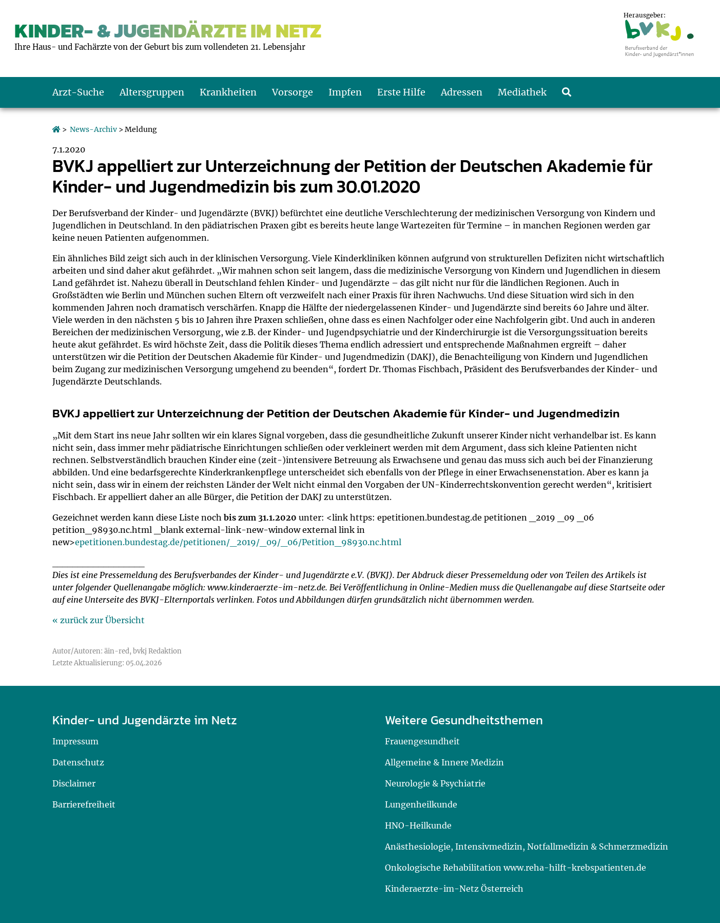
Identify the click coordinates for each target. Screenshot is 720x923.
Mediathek (522, 92)
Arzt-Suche (78, 92)
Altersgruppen (152, 92)
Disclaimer (73, 783)
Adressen (461, 92)
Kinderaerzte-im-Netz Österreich (454, 888)
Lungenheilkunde (421, 804)
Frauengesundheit (422, 741)
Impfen (345, 92)
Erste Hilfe (401, 92)
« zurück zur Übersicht (98, 620)
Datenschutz (78, 762)
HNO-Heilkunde (418, 825)
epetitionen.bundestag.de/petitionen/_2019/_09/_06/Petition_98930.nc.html (238, 542)
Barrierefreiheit (83, 804)
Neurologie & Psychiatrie (435, 783)
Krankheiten (228, 92)
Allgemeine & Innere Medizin (444, 762)
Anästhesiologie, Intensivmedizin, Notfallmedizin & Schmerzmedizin (526, 846)
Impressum (75, 741)
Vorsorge (292, 92)
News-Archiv (93, 129)
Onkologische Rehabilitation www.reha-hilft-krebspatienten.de (515, 867)
